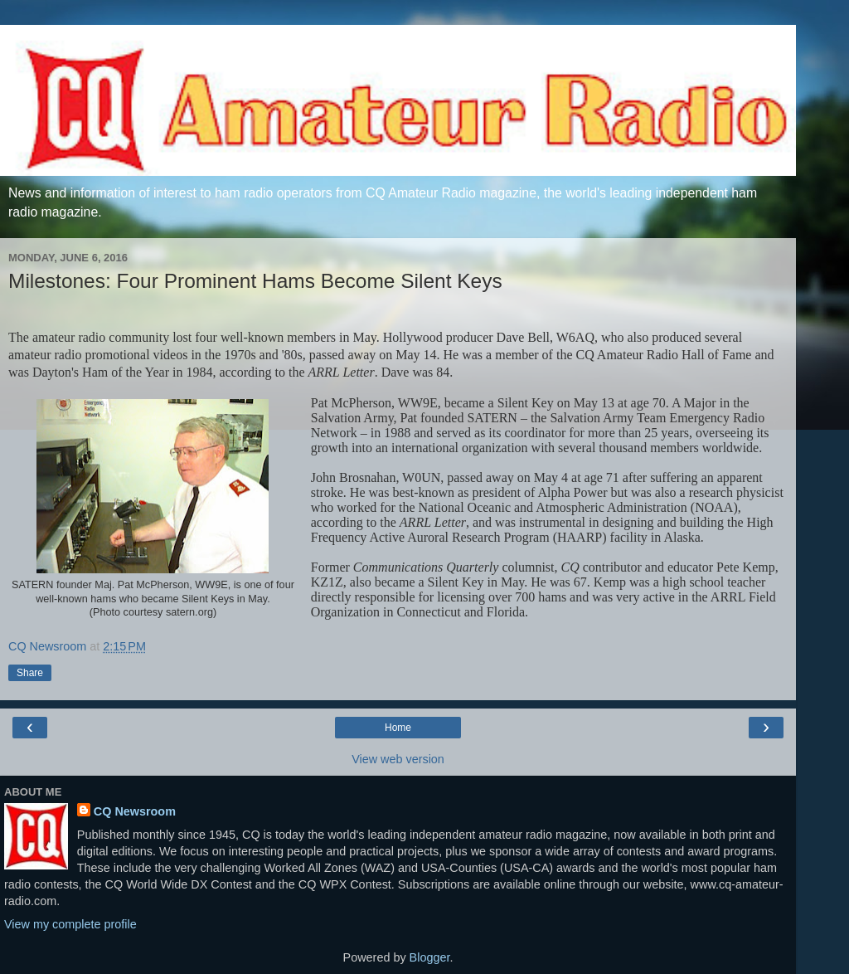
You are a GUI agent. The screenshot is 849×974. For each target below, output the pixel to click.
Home (398, 727)
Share (30, 673)
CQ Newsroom (135, 811)
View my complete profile (70, 924)
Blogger (430, 957)
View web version (398, 759)
